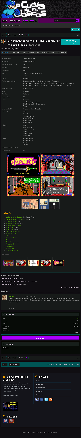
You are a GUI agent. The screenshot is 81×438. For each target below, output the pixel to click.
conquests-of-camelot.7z (9, 278)
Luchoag (11, 296)
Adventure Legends (12, 250)
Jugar (24, 52)
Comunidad (15, 21)
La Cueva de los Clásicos (14, 217)
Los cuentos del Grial (13, 231)
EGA (4, 364)
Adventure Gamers (12, 242)
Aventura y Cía (11, 233)
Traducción (10, 227)
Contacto (54, 364)
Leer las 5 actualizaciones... (70, 287)
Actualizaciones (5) (34, 52)
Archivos (53, 52)
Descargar (70, 41)
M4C (78, 318)
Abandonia (9, 240)
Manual (19, 52)
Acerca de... (40, 395)
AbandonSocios (11, 221)
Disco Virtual (30, 21)
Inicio (4, 21)
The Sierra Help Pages (13, 225)
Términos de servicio (69, 364)
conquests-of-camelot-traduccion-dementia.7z (15, 281)
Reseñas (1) (45, 52)
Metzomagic (10, 244)
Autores (17, 25)
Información (5, 52)
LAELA (8, 236)
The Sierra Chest (11, 238)
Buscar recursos (8, 25)
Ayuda (60, 364)
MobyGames (10, 246)
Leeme (13, 52)
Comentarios (62, 52)
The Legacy (10, 248)
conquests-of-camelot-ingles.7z (11, 284)
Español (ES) (13, 364)
